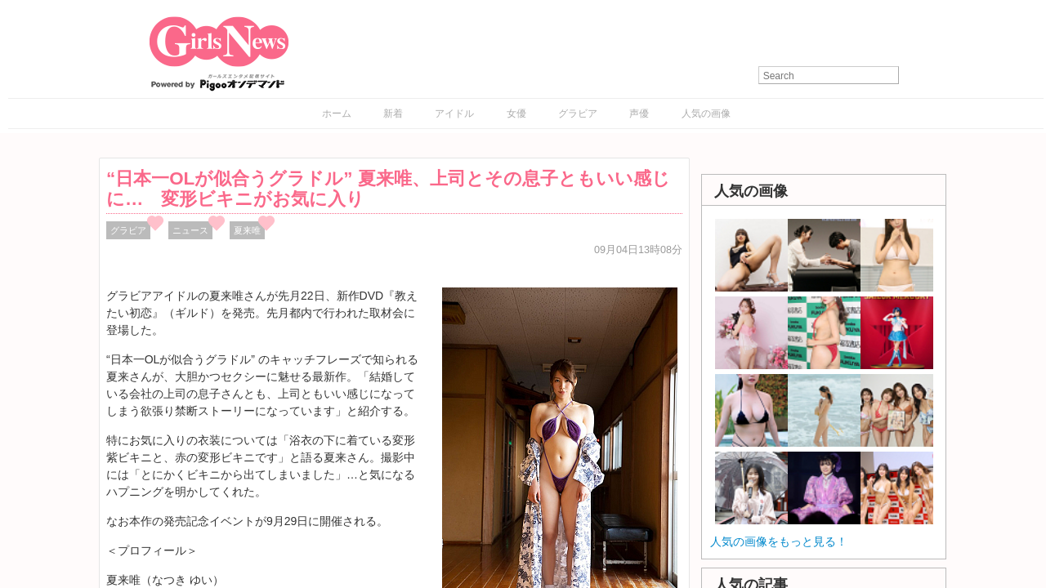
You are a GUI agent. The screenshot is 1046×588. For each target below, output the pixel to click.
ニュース (190, 230)
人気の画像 (706, 113)
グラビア (577, 113)
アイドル (454, 113)
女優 (516, 113)
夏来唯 (247, 230)
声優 (639, 113)
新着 (393, 113)
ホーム (336, 113)
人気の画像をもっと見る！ (778, 541)
